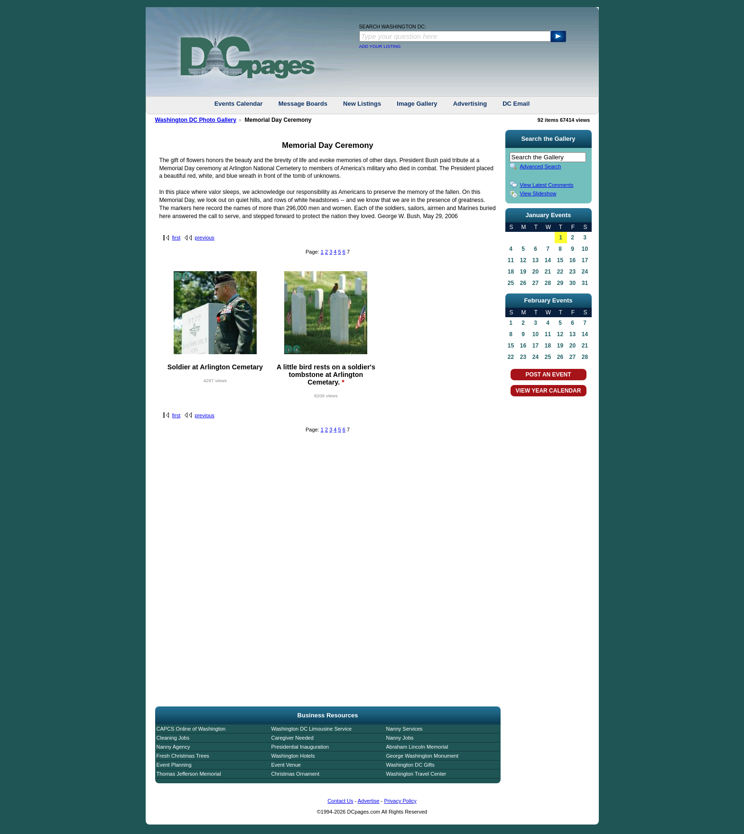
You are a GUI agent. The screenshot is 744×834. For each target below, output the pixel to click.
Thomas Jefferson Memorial (189, 774)
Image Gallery (417, 103)
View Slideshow (538, 193)
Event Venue (286, 765)
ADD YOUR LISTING (380, 46)
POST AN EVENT (548, 374)
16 (572, 260)
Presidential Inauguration (300, 747)
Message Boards (303, 103)
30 (572, 283)
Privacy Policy (400, 801)
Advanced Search (540, 166)
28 (548, 283)
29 (560, 283)
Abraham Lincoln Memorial (417, 747)
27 (535, 283)
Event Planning (174, 765)
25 (511, 283)
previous (204, 237)
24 (585, 271)
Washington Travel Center (416, 774)
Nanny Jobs (400, 738)
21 (548, 271)
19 (523, 271)
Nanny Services (404, 729)
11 (511, 260)
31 (585, 283)
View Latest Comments (547, 185)
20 (535, 271)
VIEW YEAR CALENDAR (548, 390)
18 (511, 271)
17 (585, 260)
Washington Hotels (293, 756)
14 (548, 260)
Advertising (470, 103)
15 (560, 260)
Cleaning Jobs (173, 738)
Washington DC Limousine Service (311, 729)
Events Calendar (238, 103)
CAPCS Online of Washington (191, 729)
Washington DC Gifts (410, 765)
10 (585, 249)
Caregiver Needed (292, 738)
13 (535, 260)
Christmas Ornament (295, 774)
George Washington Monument (422, 756)
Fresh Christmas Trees (183, 756)
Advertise (369, 801)
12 (523, 260)
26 (523, 283)
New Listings (362, 103)
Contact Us (340, 801)
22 (560, 271)
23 (572, 271)
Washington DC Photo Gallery (196, 120)
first (176, 237)
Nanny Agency (173, 747)
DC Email (516, 103)
